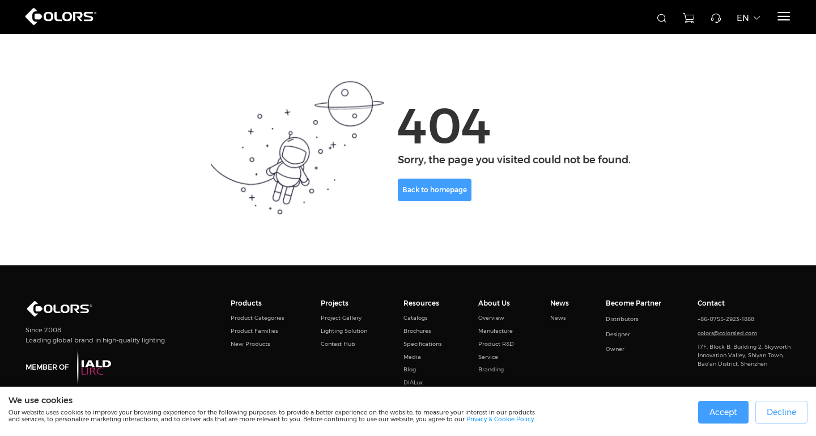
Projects (334, 303)
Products (246, 303)
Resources (421, 303)
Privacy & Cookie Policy (500, 419)
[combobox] (589, 17)
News (559, 303)
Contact (711, 303)
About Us (494, 303)
